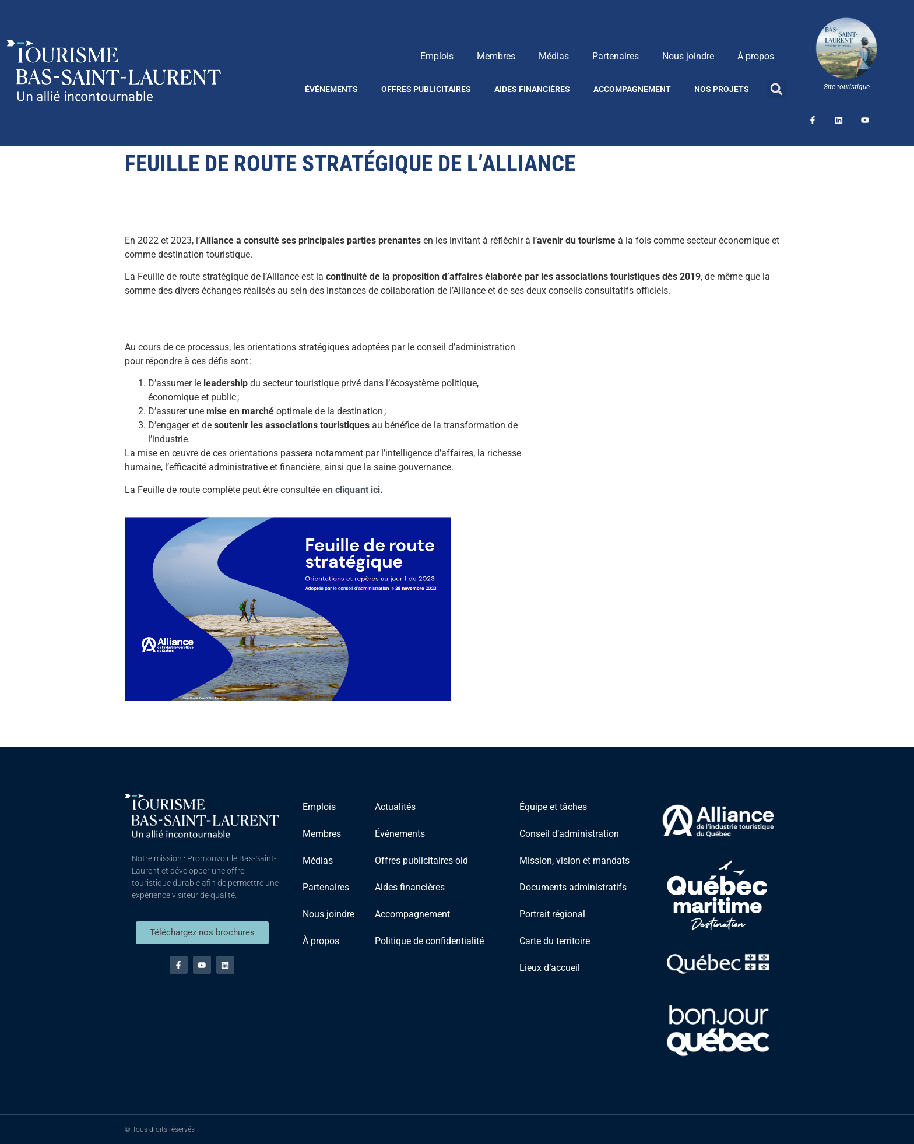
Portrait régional (552, 914)
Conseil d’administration (569, 833)
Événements (331, 89)
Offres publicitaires (426, 89)
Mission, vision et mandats (574, 860)
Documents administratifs (573, 887)
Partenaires (615, 56)
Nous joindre (688, 56)
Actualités (395, 806)
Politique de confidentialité (429, 940)
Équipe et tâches (553, 806)
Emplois (437, 56)
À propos (755, 56)
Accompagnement (632, 89)
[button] (776, 89)
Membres (496, 56)
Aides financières (532, 89)
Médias (554, 56)
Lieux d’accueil (549, 967)
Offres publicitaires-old (421, 860)
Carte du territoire (554, 940)
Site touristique (847, 87)
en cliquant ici (351, 489)
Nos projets (721, 89)
